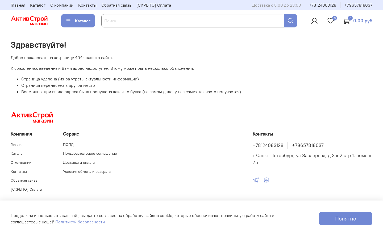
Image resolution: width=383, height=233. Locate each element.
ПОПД (68, 144)
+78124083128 (322, 5)
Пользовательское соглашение (90, 153)
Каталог (37, 5)
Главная (18, 5)
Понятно (345, 218)
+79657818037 (358, 5)
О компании (61, 5)
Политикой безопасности (80, 221)
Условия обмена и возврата (87, 171)
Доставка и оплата (79, 162)
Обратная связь (116, 5)
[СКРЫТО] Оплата (153, 5)
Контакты (87, 5)
